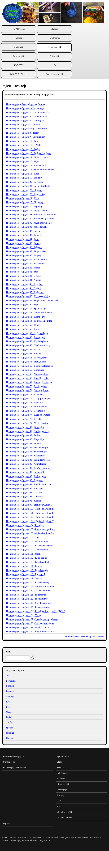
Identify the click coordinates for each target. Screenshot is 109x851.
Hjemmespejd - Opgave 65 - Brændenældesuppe (29, 366)
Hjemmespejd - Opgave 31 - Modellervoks (26, 227)
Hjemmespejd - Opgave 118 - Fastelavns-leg (27, 582)
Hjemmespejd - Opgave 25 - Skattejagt (25, 202)
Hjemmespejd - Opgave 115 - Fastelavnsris (27, 570)
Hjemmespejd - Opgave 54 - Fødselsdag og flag (29, 320)
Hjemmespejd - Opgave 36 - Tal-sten (24, 247)
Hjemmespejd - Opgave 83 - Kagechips (25, 439)
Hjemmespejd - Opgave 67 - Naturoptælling (27, 374)
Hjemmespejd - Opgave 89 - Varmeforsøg (26, 464)
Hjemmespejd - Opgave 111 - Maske (23, 554)
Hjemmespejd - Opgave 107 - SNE (23, 537)
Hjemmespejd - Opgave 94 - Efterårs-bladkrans (29, 484)
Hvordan (18, 38)
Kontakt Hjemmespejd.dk (14, 756)
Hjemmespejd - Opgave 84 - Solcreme (24, 443)
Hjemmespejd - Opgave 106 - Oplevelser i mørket (30, 533)
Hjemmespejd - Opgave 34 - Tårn (22, 239)
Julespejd (54, 56)
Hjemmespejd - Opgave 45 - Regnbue (24, 284)
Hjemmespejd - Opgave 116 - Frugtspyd (25, 574)
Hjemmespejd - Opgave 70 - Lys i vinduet (26, 386)
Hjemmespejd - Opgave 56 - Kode (22, 329)
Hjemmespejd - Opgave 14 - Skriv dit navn (27, 157)
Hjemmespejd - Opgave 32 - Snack (23, 231)
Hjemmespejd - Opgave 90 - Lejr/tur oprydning (29, 468)
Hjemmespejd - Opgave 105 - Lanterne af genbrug (30, 529)
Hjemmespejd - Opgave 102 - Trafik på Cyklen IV (30, 517)
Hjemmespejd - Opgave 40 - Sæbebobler (25, 263)
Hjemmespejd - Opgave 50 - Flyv (22, 304)
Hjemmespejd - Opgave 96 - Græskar (24, 492)
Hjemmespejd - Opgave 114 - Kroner (24, 566)
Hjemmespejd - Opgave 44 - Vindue (23, 280)
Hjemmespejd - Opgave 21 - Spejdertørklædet (28, 186)
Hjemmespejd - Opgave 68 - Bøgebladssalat (27, 378)
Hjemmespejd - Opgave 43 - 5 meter (23, 276)
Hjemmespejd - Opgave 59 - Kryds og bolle (27, 341)
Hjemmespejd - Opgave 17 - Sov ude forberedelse (30, 169)
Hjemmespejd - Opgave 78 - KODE (23, 419)
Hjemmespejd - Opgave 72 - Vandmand (25, 394)
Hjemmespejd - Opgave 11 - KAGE (23, 145)
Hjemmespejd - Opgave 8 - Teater (22, 133)
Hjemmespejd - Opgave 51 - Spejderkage (26, 308)
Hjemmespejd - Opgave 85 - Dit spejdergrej (27, 447)
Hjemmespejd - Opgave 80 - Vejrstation (25, 427)
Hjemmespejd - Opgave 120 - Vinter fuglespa (28, 590)
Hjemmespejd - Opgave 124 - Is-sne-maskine (28, 607)
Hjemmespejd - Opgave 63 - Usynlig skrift (26, 357)
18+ (54, 65)
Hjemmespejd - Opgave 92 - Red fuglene (26, 476)
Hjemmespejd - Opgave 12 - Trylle (23, 149)
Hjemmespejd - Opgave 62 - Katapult (24, 353)
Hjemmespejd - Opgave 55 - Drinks (23, 325)
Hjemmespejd (54, 47)
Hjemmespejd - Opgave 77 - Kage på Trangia (28, 414)
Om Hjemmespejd (54, 74)
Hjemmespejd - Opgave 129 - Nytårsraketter (27, 627)
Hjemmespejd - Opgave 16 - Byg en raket (26, 165)
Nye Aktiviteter (18, 29)
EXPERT (18, 65)
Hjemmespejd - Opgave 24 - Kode (22, 198)
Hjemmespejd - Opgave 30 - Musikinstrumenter (29, 222)
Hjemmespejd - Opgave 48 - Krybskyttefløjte (28, 296)
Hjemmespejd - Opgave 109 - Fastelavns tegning (29, 545)
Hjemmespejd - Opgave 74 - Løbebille (24, 402)
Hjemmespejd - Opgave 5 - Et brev (23, 124)
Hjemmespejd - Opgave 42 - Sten (22, 271)
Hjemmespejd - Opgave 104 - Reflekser (25, 525)
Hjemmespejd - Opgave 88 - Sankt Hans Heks (28, 460)
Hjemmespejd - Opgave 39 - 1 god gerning (26, 259)
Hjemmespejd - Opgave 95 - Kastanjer (24, 488)
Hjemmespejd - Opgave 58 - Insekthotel (25, 337)
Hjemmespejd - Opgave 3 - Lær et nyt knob (27, 116)
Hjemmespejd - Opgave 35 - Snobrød (24, 243)
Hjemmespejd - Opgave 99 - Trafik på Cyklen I (29, 504)
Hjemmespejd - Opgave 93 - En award (24, 480)
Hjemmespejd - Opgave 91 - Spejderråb (25, 472)
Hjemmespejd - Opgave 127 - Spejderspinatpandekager (32, 619)
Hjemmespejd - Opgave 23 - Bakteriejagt (26, 194)
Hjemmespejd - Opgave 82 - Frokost (23, 435)
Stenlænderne (9, 762)
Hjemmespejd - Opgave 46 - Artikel (23, 288)
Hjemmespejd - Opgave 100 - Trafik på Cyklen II (30, 508)
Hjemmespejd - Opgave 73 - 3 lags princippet (28, 398)
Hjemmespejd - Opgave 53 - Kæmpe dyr (25, 316)
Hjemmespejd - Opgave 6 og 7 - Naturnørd (27, 128)
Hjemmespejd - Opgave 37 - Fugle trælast (26, 251)
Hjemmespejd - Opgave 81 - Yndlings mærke (28, 431)
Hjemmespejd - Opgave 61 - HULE (23, 349)
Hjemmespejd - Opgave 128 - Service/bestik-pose (30, 623)
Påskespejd (18, 56)
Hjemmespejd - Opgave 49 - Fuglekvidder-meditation (32, 300)
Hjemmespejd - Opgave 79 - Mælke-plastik (27, 423)
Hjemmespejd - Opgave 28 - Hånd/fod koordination (31, 214)
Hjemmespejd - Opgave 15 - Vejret (23, 161)
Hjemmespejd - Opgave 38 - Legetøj (23, 255)
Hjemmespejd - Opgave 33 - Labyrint (24, 235)
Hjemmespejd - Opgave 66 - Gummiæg (25, 370)
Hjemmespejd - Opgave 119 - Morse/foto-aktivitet (30, 586)
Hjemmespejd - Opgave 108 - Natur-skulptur (27, 541)
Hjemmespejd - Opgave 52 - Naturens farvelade (29, 312)
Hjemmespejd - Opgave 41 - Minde (23, 267)
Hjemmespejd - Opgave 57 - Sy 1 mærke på (27, 333)
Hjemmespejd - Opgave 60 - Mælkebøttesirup (28, 345)
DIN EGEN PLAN (18, 74)
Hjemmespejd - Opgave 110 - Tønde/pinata (27, 549)
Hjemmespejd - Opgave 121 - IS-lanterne (26, 594)
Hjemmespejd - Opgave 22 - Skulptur (24, 190)
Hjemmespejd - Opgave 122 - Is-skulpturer (27, 598)
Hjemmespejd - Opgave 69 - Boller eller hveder (29, 382)
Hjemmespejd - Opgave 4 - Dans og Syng (26, 120)
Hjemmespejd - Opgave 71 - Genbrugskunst (27, 390)
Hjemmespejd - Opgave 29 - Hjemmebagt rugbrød (30, 218)
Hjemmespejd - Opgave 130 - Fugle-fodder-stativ (30, 631)
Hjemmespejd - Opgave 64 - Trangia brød (26, 361)
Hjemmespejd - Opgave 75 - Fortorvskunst (26, 406)
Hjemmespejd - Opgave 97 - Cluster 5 (24, 496)
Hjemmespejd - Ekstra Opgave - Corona (25, 104)
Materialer (18, 47)
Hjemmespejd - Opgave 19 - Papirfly (24, 177)
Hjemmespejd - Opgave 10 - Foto (22, 141)
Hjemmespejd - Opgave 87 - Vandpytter (25, 455)
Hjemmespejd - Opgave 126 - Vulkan (24, 615)
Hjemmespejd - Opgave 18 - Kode (22, 173)
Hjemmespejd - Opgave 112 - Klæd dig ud (26, 558)
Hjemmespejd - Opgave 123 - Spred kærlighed (28, 603)
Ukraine (54, 29)
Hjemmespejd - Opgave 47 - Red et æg (25, 292)
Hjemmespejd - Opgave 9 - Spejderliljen (25, 137)
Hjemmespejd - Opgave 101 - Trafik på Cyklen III (30, 513)
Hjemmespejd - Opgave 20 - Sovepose (24, 182)
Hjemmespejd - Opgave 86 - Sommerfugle (26, 451)
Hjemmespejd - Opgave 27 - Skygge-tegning (27, 210)
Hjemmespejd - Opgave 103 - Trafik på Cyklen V (30, 521)
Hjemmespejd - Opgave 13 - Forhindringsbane (28, 153)
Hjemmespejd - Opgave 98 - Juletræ (23, 500)
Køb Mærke (54, 38)
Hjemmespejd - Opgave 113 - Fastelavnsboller (28, 562)
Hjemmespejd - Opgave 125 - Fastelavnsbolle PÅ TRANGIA (35, 611)
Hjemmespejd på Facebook (15, 767)
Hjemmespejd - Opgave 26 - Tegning (24, 206)
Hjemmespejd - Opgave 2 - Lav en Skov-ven (27, 112)
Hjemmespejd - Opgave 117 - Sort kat (24, 578)
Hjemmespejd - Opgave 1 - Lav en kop (25, 108)
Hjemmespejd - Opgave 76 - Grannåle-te (25, 410)
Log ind (6, 823)
